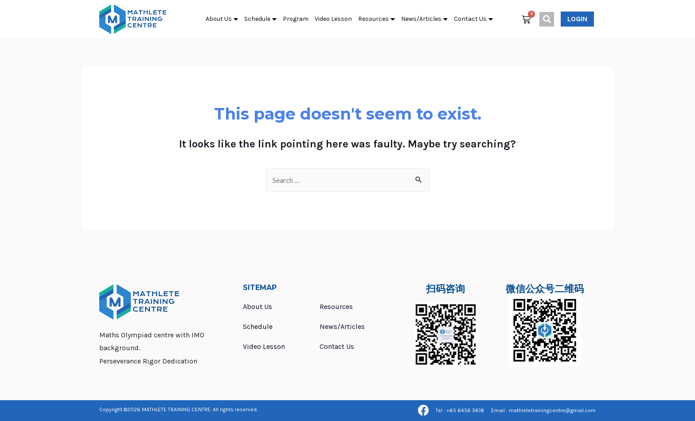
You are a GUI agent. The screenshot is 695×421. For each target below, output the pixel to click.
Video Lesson (333, 19)
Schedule (260, 19)
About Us (222, 19)
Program (295, 19)
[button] (577, 19)
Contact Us (473, 19)
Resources (376, 19)
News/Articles (424, 19)
